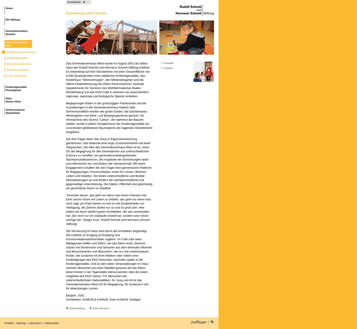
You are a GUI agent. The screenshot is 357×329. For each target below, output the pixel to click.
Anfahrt (168, 68)
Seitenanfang (77, 308)
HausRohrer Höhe (13, 100)
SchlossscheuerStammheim (15, 111)
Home (9, 8)
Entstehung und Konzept (21, 52)
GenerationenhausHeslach (17, 33)
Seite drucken (101, 308)
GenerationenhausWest (17, 44)
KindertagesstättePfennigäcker (16, 89)
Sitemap (21, 323)
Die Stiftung (13, 19)
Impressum (35, 323)
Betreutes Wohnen (18, 70)
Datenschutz (52, 323)
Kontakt (168, 63)
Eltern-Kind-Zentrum (19, 64)
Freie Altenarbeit (16, 75)
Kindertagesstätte (17, 58)
